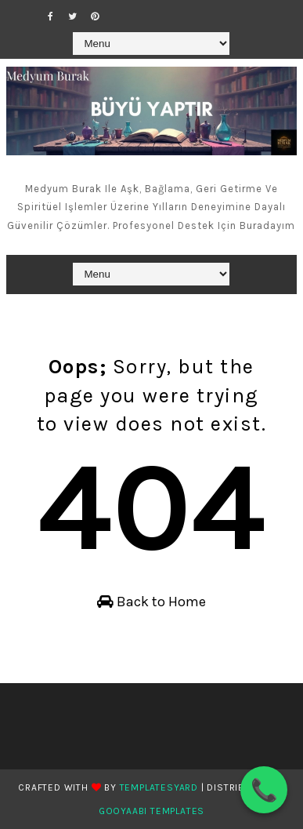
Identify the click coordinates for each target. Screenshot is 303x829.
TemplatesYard (159, 787)
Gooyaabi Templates (151, 810)
